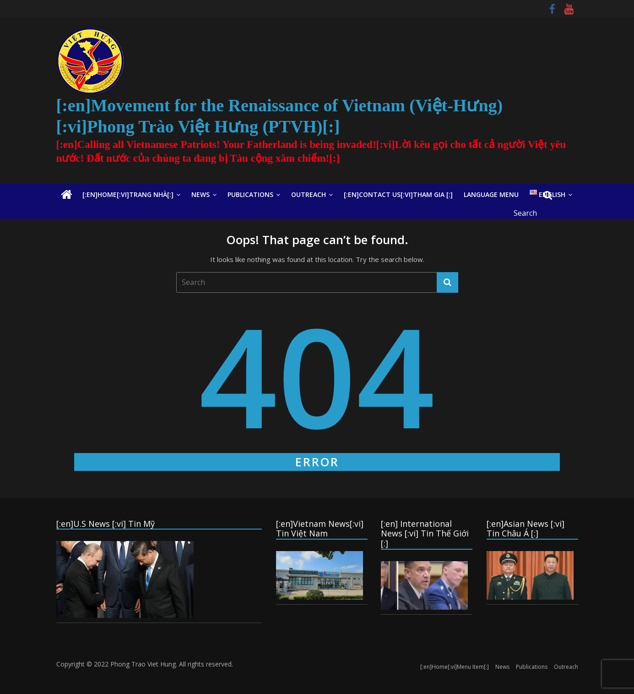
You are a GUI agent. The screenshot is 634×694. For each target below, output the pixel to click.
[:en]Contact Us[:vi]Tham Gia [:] (398, 194)
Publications (250, 194)
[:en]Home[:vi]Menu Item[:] (454, 667)
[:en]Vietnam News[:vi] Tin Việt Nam (319, 528)
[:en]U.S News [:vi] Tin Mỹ (105, 523)
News (200, 194)
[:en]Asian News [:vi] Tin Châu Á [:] (525, 528)
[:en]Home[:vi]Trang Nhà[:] (127, 194)
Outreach (308, 194)
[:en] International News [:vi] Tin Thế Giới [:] (425, 533)
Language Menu (491, 194)
